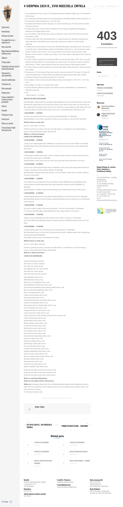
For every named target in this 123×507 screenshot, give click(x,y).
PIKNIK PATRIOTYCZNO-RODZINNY (108, 115)
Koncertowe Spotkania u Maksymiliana (108, 107)
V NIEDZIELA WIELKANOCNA (41, 442)
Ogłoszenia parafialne (56, 398)
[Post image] (28, 445)
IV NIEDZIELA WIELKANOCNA (77, 442)
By (63, 398)
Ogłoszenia (49, 398)
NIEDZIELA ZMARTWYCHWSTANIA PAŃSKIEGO (43, 462)
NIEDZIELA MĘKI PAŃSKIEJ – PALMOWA (80, 461)
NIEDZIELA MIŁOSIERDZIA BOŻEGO (78, 452)
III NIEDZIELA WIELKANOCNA (41, 452)
